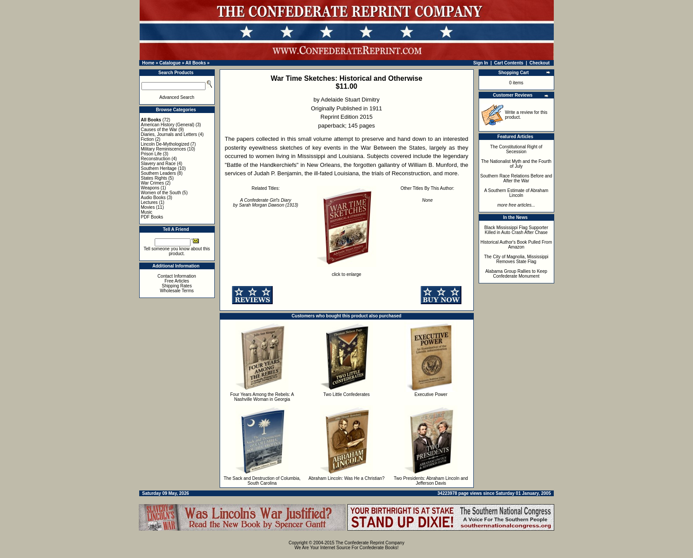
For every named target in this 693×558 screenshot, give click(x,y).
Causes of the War (159, 129)
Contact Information (176, 276)
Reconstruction (156, 158)
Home (148, 62)
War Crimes (152, 183)
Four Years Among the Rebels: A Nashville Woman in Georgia (262, 397)
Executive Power (431, 394)
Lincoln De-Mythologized (165, 144)
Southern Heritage (159, 168)
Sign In (480, 62)
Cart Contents (508, 62)
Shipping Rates (177, 285)
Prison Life (151, 153)
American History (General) (167, 124)
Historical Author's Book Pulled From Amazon (516, 244)
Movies (148, 207)
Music (146, 212)
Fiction (147, 139)
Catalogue (169, 62)
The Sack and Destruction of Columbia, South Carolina (262, 481)
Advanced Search (177, 97)
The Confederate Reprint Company (369, 542)
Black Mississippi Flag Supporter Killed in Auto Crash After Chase (516, 230)
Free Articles (176, 281)
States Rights (154, 178)
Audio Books (153, 197)
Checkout (539, 62)
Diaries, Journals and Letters (169, 134)
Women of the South (161, 192)
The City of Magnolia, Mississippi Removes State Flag (516, 259)
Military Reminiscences (163, 149)
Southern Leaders (158, 173)
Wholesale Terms (177, 290)
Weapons (150, 187)
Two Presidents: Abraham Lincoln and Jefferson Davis (431, 481)
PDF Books (152, 217)
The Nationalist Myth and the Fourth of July (516, 164)
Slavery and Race (158, 163)
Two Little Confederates (346, 394)
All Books (196, 62)
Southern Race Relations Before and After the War (516, 178)
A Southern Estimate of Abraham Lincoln (516, 193)
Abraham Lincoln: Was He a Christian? (346, 478)
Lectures (149, 202)
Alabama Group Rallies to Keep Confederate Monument (516, 274)
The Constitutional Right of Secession (516, 149)
